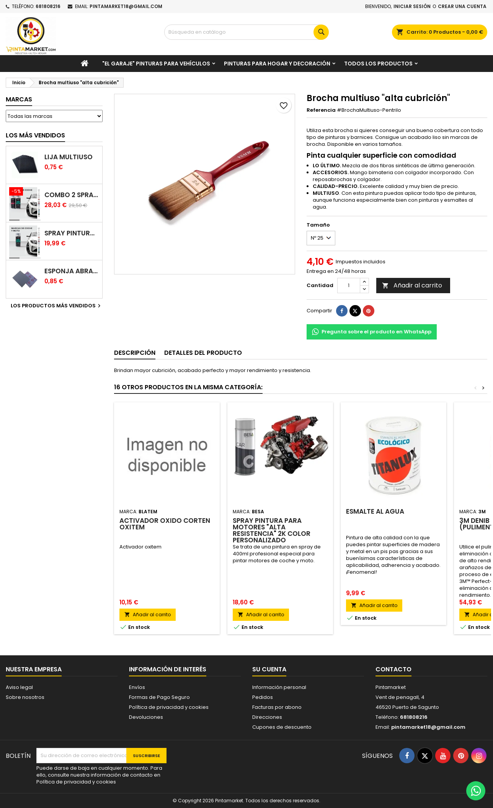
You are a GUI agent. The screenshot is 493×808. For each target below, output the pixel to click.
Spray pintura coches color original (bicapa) (71, 233)
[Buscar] (246, 32)
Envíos (137, 687)
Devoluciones (146, 717)
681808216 (48, 6)
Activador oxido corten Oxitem (164, 524)
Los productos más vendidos (57, 305)
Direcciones (267, 717)
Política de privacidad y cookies (169, 707)
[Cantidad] (348, 285)
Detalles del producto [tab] (203, 352)
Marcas (19, 99)
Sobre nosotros (25, 697)
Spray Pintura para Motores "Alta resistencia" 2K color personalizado (271, 530)
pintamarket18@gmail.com (126, 6)
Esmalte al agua (375, 511)
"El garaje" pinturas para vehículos (156, 63)
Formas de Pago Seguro (159, 697)
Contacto (393, 669)
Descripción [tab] (134, 352)
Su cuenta (269, 669)
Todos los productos (378, 63)
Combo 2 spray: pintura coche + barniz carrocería (71, 195)
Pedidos (262, 697)
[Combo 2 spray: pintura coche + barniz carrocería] (25, 192)
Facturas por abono (277, 707)
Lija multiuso (68, 157)
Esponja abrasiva (71, 271)
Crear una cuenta (462, 6)
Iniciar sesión (412, 6)
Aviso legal (19, 687)
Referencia (321, 110)
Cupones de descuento (282, 727)
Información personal (279, 687)
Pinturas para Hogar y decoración (277, 63)
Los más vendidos (35, 135)
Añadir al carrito (412, 285)
